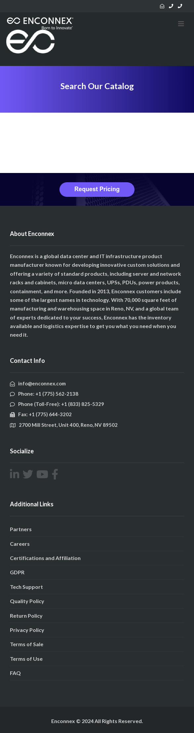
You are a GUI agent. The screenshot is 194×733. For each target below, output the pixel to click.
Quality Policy (27, 601)
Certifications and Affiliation (45, 558)
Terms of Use (26, 658)
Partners (21, 529)
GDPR (17, 572)
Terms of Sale (26, 644)
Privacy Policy (27, 630)
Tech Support (26, 587)
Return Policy (26, 615)
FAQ (15, 673)
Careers (20, 543)
